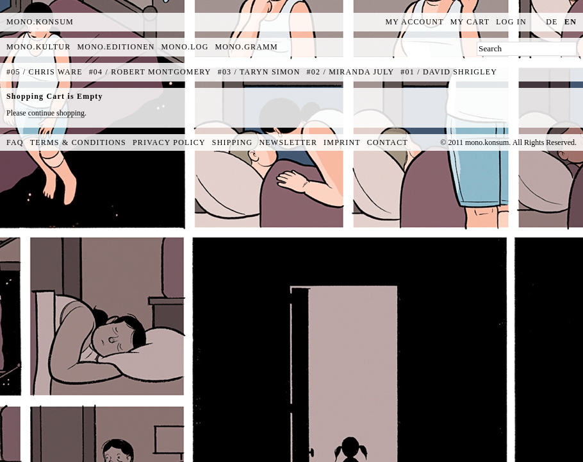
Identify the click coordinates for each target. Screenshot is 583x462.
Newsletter (288, 142)
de (551, 21)
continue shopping (56, 112)
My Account (415, 21)
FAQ (15, 142)
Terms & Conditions (78, 142)
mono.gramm (246, 46)
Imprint (342, 142)
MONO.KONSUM (40, 21)
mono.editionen (115, 46)
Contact (387, 142)
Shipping (232, 142)
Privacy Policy (169, 142)
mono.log (185, 46)
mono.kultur (38, 46)
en (570, 21)
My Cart (470, 21)
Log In (511, 21)
